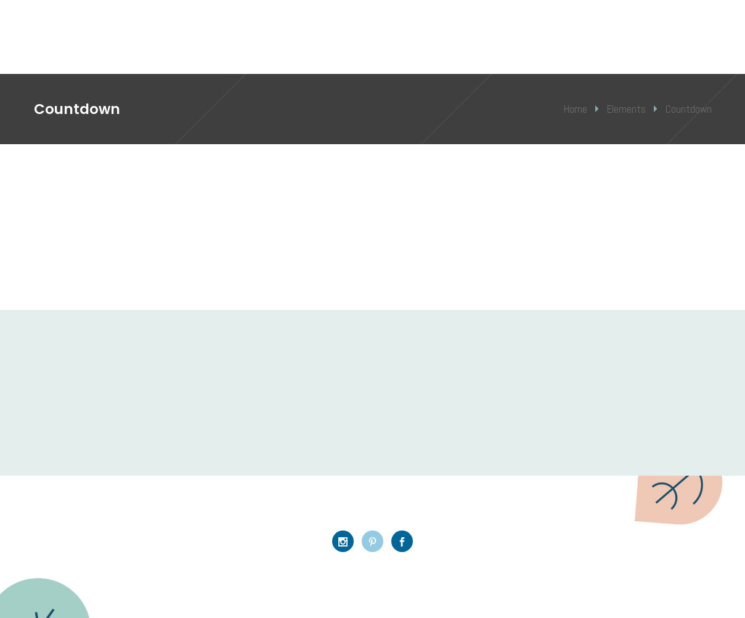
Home (575, 109)
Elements (626, 109)
